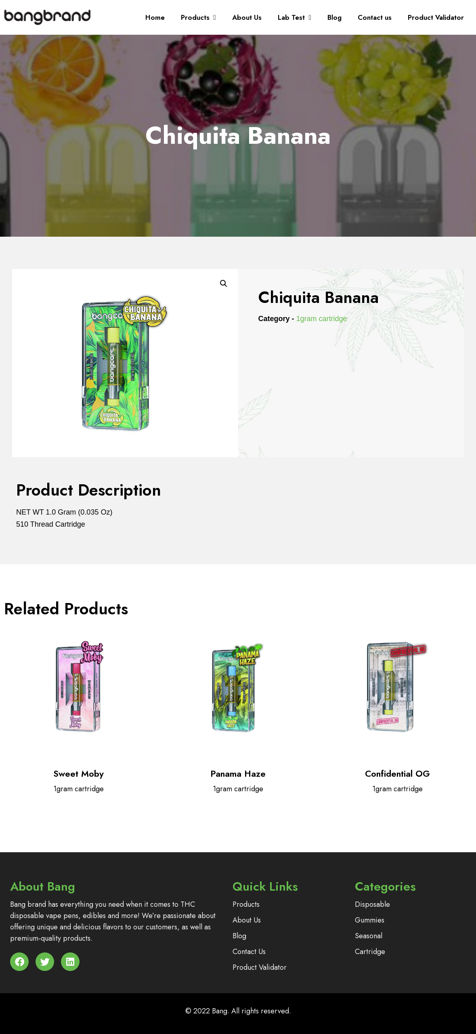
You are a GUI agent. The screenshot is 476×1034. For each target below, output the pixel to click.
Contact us (375, 17)
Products (198, 17)
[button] (223, 283)
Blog (334, 17)
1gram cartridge (321, 319)
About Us (247, 17)
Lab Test (294, 17)
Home (155, 17)
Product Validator (436, 17)
